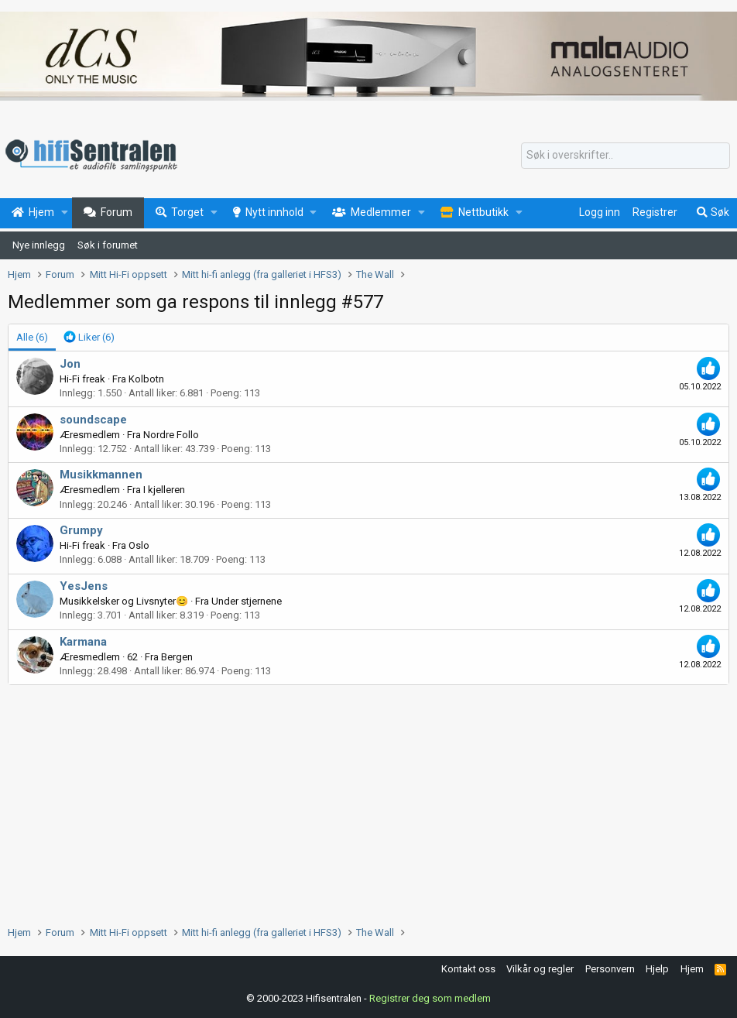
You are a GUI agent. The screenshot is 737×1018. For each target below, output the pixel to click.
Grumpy (81, 530)
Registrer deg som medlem (430, 998)
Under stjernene (246, 601)
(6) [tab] (32, 337)
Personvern (610, 969)
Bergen (177, 657)
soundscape (93, 420)
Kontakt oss (468, 969)
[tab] (89, 337)
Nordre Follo (171, 434)
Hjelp (657, 969)
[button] (64, 212)
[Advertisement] (368, 801)
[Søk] (625, 155)
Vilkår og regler (540, 969)
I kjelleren (164, 489)
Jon (70, 364)
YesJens (84, 586)
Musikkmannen (101, 475)
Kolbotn (146, 379)
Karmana (83, 642)
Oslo (139, 545)
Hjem (692, 969)
